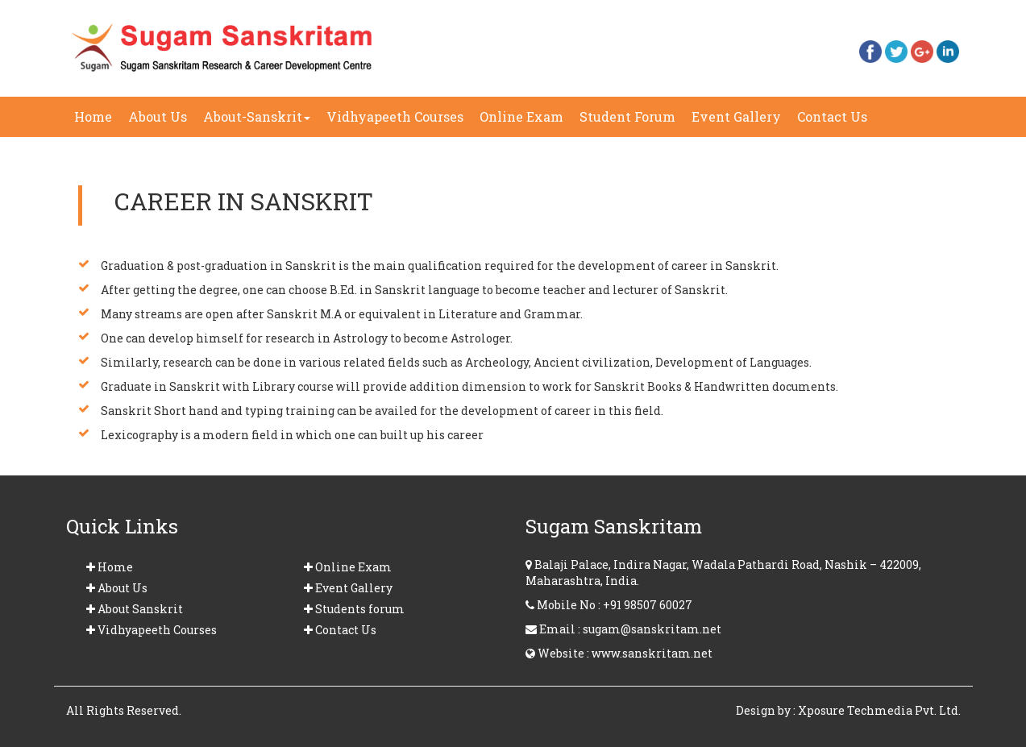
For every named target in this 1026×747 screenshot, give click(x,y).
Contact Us (836, 122)
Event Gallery (740, 122)
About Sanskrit (134, 608)
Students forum (354, 608)
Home (97, 116)
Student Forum (627, 116)
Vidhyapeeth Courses (394, 116)
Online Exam (521, 116)
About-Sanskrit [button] (256, 116)
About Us (157, 116)
